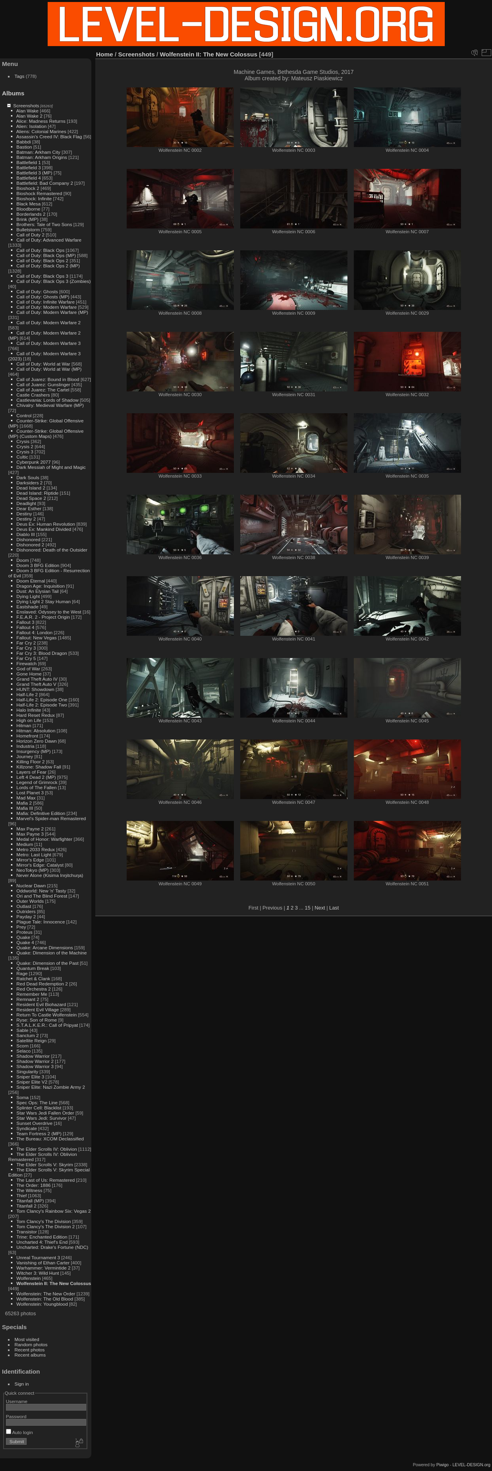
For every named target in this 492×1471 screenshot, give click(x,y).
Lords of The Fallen (36, 787)
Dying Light (28, 596)
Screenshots (26, 105)
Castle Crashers (33, 394)
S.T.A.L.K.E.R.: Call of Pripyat (47, 1025)
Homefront (27, 735)
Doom (22, 560)
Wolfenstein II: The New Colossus (53, 1283)
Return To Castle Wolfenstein (46, 1014)
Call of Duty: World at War (43, 363)
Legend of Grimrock (36, 782)
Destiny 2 (26, 518)
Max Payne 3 (30, 833)
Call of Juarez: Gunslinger (43, 384)
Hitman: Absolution (35, 730)
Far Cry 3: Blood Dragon (41, 653)
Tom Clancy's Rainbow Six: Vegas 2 (53, 1211)
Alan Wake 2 (29, 115)
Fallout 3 (25, 622)
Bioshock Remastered (39, 193)
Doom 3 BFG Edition (37, 565)
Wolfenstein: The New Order (45, 1293)
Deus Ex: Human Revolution (45, 523)
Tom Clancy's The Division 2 (45, 1226)
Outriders (25, 911)
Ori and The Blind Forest (41, 895)
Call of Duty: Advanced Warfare (48, 239)
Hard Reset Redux (35, 715)
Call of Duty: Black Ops (40, 250)
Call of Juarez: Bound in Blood (47, 379)
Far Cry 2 (26, 642)
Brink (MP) (27, 219)
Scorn (22, 1045)
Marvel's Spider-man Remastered (51, 818)
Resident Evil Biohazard (41, 1004)
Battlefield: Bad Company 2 (44, 183)
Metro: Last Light (33, 854)
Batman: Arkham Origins (41, 157)
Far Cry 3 (26, 647)
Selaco (23, 1050)
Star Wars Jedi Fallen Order (45, 1112)
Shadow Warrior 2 (35, 1061)
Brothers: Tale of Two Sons (44, 224)
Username (16, 1401)
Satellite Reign (31, 1040)
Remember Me (31, 994)
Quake (23, 937)
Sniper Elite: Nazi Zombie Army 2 (50, 1087)
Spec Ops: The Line (37, 1102)
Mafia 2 (24, 802)
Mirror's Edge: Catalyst (40, 864)
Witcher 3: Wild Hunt (37, 1273)
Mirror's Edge (30, 859)
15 (308, 908)
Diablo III (25, 534)
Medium (24, 844)
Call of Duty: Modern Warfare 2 (48, 322)
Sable (22, 1030)
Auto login (19, 1432)
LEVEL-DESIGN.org (471, 1464)
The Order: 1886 (33, 1185)
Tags (20, 76)
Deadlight (26, 503)
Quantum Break (32, 968)
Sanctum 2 (27, 1035)
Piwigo (442, 1464)
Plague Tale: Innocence (40, 921)
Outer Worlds (30, 901)
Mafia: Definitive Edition (40, 813)
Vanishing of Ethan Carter (42, 1262)
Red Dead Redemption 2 (42, 983)
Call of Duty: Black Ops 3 (42, 276)
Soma (22, 1097)
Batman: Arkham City (38, 152)
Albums (13, 93)
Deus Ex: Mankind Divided (43, 529)
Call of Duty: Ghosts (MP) (42, 296)
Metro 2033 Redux (35, 849)
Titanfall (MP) (30, 1200)
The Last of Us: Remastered (45, 1180)
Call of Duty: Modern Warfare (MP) (52, 312)
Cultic (22, 456)
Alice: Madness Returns (41, 121)
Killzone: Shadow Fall (38, 766)
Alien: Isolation (31, 126)
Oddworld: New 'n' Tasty (41, 890)
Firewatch (26, 663)
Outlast (23, 906)
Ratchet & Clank (33, 978)
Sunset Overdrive (34, 1123)
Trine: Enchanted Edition (41, 1236)
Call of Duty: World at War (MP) (48, 369)
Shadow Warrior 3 (35, 1066)
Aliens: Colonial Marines (41, 131)
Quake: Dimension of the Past (47, 963)
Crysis (22, 441)
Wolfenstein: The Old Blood (44, 1298)
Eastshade (27, 606)
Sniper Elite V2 (31, 1081)
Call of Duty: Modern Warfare (46, 307)
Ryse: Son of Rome (36, 1019)
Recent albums (30, 1354)
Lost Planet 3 (30, 792)
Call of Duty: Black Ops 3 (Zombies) (53, 281)
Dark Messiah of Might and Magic (51, 467)
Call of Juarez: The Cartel (42, 389)
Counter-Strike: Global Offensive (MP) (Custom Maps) (46, 433)
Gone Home (28, 673)
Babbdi (23, 141)
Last (334, 908)
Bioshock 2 (27, 188)
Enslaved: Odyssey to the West (48, 611)
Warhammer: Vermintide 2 (43, 1267)
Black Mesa (28, 203)
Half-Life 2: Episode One (41, 699)
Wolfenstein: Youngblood (42, 1303)
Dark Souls (27, 477)
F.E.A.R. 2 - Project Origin (43, 616)
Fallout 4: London (34, 632)
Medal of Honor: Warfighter (44, 839)
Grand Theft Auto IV (37, 678)
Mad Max (25, 797)
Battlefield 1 (28, 162)
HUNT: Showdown (35, 689)
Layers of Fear (31, 771)
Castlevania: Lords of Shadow (47, 400)
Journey (24, 756)
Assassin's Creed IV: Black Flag (49, 136)
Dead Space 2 (31, 498)
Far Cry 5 (26, 658)
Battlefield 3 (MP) (34, 172)
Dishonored (28, 539)
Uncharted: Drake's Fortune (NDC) (52, 1247)
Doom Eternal (30, 580)
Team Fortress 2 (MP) (39, 1133)
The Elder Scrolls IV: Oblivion (46, 1149)
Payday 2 (26, 916)
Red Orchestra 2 (33, 988)
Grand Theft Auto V (36, 684)
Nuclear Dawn (31, 885)
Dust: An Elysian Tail (37, 591)
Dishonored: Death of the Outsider (51, 549)
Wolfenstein (28, 1278)
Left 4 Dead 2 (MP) (36, 777)
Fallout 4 (25, 627)
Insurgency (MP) (33, 751)
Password (16, 1416)
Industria (25, 746)
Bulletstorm (28, 229)
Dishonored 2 (30, 544)
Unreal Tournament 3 (38, 1257)
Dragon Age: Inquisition (40, 585)
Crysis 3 (24, 451)
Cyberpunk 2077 (33, 462)
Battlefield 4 (28, 177)
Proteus (24, 932)
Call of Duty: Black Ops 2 (42, 260)
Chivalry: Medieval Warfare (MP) (50, 405)
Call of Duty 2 (30, 234)
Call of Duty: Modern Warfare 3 (48, 343)
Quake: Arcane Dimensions (44, 947)
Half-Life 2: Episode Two (41, 704)
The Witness (29, 1190)
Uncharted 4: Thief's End (42, 1242)
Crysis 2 (24, 446)
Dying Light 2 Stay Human (43, 601)
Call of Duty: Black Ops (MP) (46, 255)
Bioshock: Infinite (34, 198)
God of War (28, 668)
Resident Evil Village (37, 1009)
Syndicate (26, 1128)
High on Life (28, 720)
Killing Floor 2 (30, 761)
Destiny (24, 513)
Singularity (27, 1071)
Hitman (23, 725)
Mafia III (24, 808)
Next (319, 908)
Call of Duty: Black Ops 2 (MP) (48, 265)
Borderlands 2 (30, 214)
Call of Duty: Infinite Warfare (45, 301)
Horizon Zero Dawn (36, 740)
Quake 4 (25, 942)
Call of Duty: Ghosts (37, 291)
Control (23, 415)
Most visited (27, 1339)
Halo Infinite (28, 709)
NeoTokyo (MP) (32, 870)
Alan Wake (27, 110)
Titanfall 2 (26, 1205)
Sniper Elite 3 (30, 1076)
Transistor (26, 1231)
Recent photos (30, 1349)
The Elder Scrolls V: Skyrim (44, 1164)
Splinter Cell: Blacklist (38, 1107)
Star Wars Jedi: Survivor (41, 1118)
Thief (21, 1195)
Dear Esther (28, 508)
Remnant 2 (27, 999)
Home (104, 54)
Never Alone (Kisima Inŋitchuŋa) (49, 875)
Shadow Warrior (33, 1056)
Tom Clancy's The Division (43, 1221)
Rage (21, 973)
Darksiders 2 (29, 482)
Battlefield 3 (28, 167)
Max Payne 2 (30, 828)
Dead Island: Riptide (37, 492)
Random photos (31, 1344)
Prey (21, 926)
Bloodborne (28, 208)
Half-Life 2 (27, 694)
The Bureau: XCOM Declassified (50, 1138)
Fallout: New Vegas (36, 637)
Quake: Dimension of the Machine (51, 952)
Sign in (22, 1383)
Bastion (24, 146)
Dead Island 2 (30, 487)
